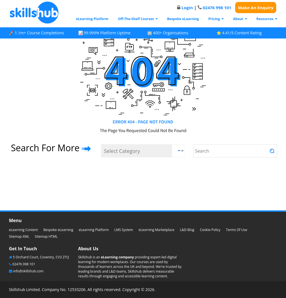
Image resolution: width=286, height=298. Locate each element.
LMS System (123, 229)
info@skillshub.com (28, 271)
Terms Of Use (236, 229)
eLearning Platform (92, 18)
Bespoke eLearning (183, 18)
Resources (264, 18)
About (238, 18)
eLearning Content (23, 229)
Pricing (214, 18)
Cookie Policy (210, 229)
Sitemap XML (19, 236)
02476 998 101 (217, 7)
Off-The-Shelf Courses (136, 18)
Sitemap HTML (46, 236)
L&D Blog (187, 229)
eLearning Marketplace (156, 229)
